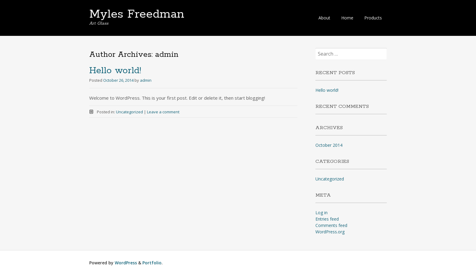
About (324, 18)
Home (347, 18)
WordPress (126, 263)
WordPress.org (330, 232)
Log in (321, 212)
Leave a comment (163, 112)
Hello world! (115, 71)
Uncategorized (129, 112)
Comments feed (331, 225)
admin (145, 80)
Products (373, 18)
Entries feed (327, 219)
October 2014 (328, 145)
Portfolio (152, 263)
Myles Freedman (136, 14)
